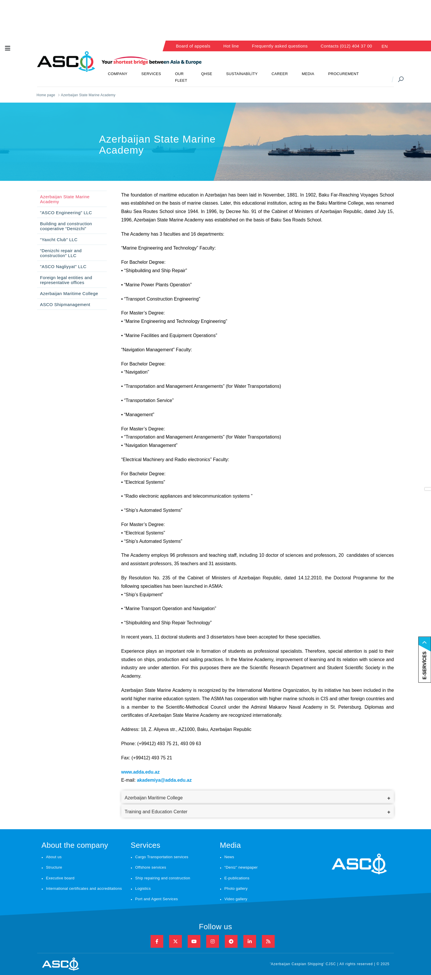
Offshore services (150, 867)
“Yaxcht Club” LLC (58, 239)
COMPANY (117, 74)
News (229, 857)
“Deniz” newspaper (241, 867)
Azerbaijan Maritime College (69, 293)
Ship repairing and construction (162, 878)
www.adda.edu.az (140, 772)
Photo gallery (236, 888)
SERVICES (151, 74)
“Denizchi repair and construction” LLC (61, 253)
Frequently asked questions (279, 45)
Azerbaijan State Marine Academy (65, 199)
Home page (46, 95)
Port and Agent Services (156, 899)
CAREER (279, 74)
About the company (74, 845)
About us (54, 857)
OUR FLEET (181, 77)
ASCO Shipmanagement (65, 304)
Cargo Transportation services (161, 857)
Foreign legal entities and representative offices (66, 280)
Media (230, 845)
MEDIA (308, 74)
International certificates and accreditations (84, 888)
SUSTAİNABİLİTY (242, 74)
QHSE (206, 74)
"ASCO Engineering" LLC (66, 212)
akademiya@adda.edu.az (164, 780)
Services (145, 845)
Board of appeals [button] (193, 45)
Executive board (60, 878)
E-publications (236, 878)
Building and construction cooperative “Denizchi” (66, 226)
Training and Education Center (156, 811)
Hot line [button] (231, 45)
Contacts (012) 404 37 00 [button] (346, 45)
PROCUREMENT (343, 74)
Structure (54, 867)
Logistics (143, 888)
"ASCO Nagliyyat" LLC (63, 266)
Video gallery (235, 899)
